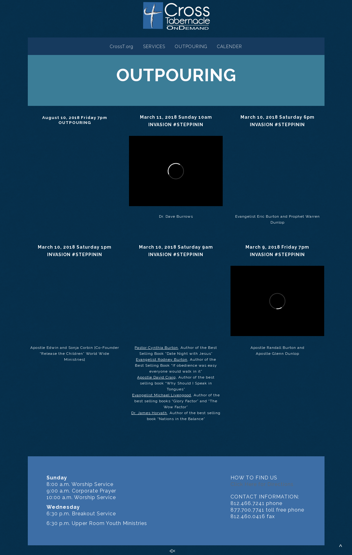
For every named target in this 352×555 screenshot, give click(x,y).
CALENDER (229, 46)
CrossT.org (121, 46)
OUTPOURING (191, 46)
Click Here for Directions (262, 484)
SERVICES (154, 46)
